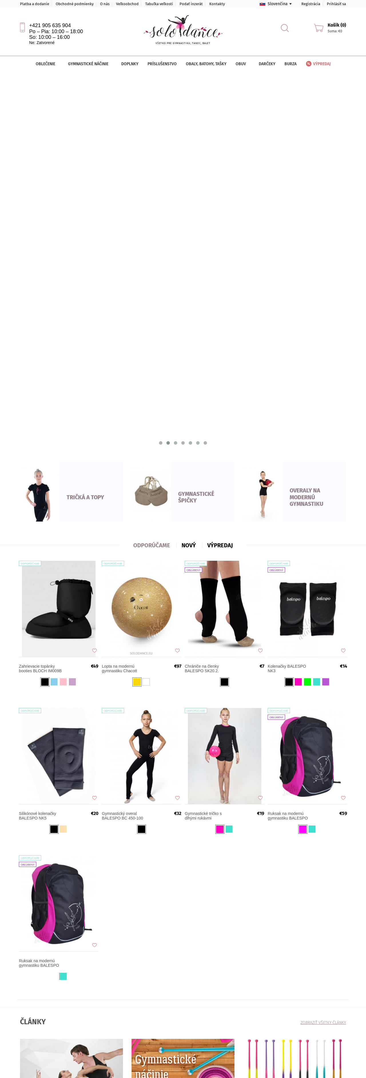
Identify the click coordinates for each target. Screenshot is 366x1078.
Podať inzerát (191, 4)
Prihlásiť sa (336, 4)
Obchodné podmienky (75, 4)
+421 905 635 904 (50, 25)
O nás (105, 4)
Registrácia (310, 4)
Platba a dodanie (34, 4)
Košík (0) (337, 25)
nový (189, 179)
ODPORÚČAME (151, 179)
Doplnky (129, 63)
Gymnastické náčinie (90, 63)
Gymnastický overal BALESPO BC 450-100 (125, 453)
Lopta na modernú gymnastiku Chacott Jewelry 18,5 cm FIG (122, 306)
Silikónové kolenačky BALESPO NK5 (40, 453)
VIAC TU (33, 784)
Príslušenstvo (162, 63)
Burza (291, 63)
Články (25, 1000)
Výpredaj (318, 63)
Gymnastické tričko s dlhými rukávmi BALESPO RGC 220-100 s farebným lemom (207, 453)
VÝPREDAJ (220, 179)
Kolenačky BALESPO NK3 (289, 306)
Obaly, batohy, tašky (206, 63)
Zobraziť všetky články (323, 656)
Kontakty (217, 4)
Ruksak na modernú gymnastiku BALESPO (290, 453)
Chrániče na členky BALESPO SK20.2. (204, 306)
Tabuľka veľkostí (159, 4)
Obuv (243, 63)
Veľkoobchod (127, 4)
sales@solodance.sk (157, 1004)
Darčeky (267, 63)
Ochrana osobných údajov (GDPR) (106, 1000)
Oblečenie (47, 63)
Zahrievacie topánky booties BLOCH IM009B (42, 306)
